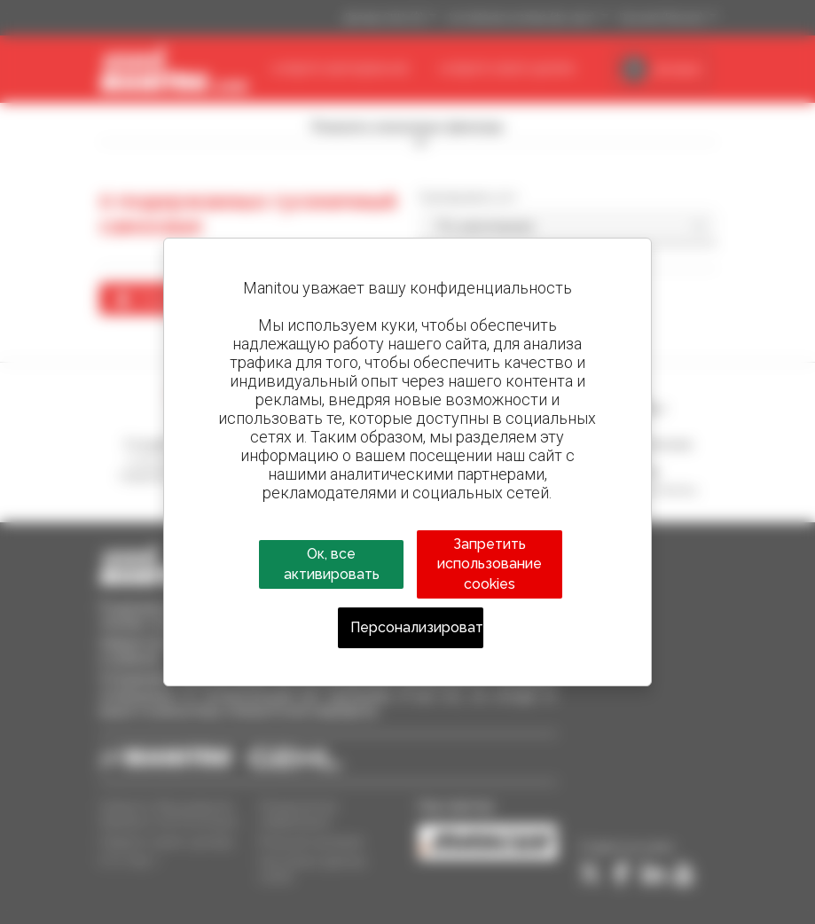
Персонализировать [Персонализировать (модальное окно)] (417, 627)
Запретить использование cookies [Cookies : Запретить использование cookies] (489, 564)
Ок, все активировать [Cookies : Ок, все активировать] (332, 563)
